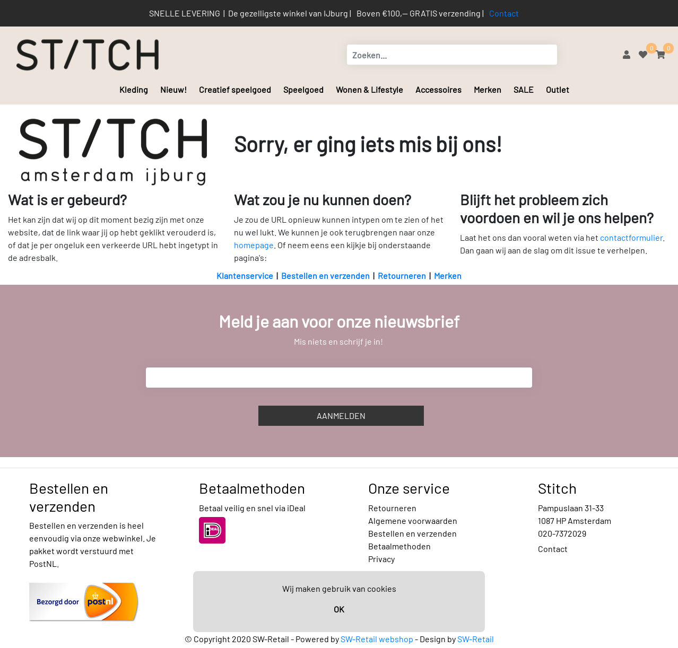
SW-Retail (475, 639)
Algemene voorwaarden (412, 520)
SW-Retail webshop (377, 639)
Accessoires (438, 89)
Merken (487, 89)
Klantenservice (244, 275)
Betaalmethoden (399, 546)
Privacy (381, 559)
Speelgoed (303, 89)
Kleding (133, 89)
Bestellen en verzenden (325, 275)
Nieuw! (173, 89)
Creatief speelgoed (235, 89)
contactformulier (631, 237)
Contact (504, 13)
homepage (254, 245)
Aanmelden (341, 415)
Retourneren (402, 275)
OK (339, 609)
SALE (524, 89)
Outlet (557, 89)
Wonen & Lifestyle (369, 89)
